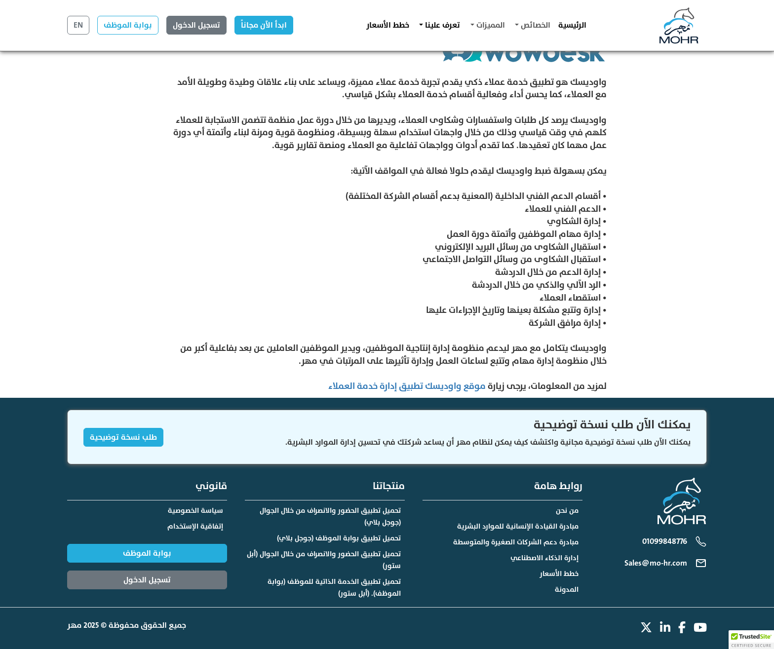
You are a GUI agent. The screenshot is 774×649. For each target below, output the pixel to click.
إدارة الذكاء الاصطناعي (544, 558)
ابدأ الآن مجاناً (264, 25)
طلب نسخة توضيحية (123, 437)
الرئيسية (572, 25)
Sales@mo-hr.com (655, 563)
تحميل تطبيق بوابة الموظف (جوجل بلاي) (339, 538)
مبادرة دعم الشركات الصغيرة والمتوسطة (516, 542)
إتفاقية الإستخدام (195, 526)
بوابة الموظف (128, 25)
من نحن (567, 510)
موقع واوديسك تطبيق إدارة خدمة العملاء (407, 386)
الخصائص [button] (534, 25)
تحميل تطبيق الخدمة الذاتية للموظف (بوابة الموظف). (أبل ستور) (334, 587)
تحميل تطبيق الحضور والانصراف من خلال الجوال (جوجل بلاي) (330, 516)
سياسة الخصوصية (195, 510)
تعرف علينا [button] (441, 25)
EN (78, 25)
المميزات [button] (489, 25)
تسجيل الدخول (196, 25)
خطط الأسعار (387, 25)
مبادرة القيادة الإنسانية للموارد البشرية (518, 526)
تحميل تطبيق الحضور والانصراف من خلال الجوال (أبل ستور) (324, 560)
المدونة (567, 589)
